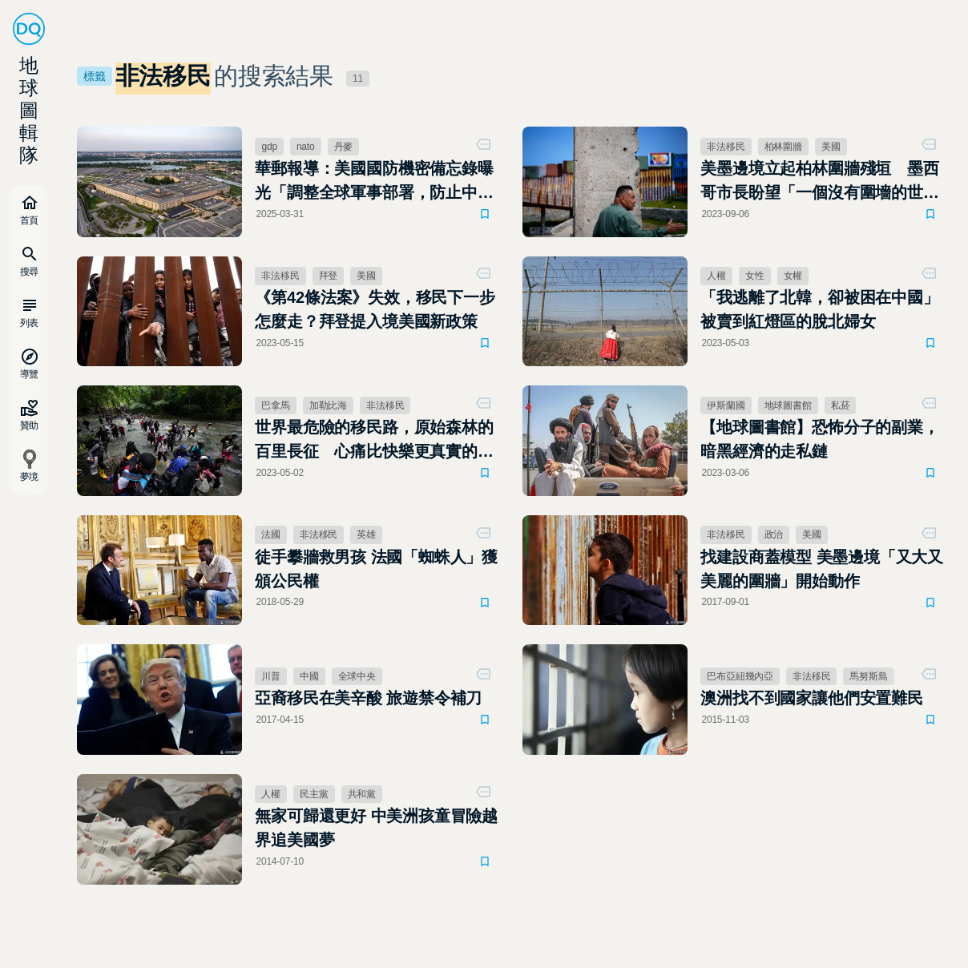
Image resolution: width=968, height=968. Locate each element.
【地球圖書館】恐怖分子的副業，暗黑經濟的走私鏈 (819, 439)
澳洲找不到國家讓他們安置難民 (811, 698)
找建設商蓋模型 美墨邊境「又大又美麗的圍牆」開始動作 (821, 569)
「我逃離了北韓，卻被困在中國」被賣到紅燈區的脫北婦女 (819, 309)
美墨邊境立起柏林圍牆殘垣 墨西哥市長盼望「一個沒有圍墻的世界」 (819, 181)
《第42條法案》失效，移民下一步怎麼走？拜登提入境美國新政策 (374, 309)
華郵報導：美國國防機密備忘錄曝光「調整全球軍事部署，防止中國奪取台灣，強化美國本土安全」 (374, 181)
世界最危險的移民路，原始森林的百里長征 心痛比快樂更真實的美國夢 (374, 440)
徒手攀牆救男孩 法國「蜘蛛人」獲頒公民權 (376, 569)
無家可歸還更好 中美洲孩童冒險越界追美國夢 (376, 828)
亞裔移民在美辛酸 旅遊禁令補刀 (368, 698)
